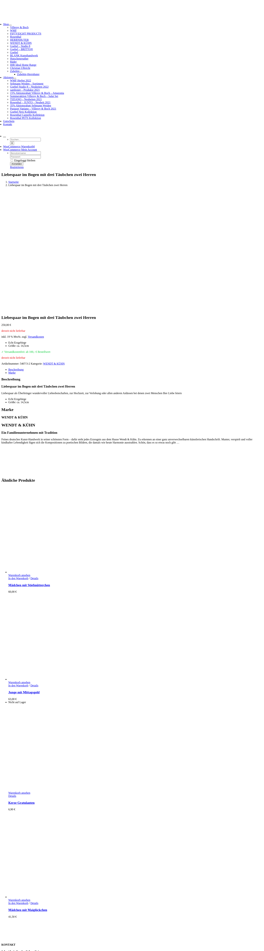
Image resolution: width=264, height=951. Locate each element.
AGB (11, 932)
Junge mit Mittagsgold (24, 573)
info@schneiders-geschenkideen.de (21, 856)
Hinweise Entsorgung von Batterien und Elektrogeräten (39, 929)
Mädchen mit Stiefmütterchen (29, 466)
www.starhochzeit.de (93, 944)
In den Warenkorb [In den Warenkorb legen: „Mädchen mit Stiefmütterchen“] (18, 459)
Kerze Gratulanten (21, 683)
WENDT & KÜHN (54, 244)
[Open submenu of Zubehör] (20, 72)
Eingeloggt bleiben (23, 160)
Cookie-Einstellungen (119, 944)
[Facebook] (2, 898)
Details (34, 459)
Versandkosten (36, 217)
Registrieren (17, 167)
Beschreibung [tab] (16, 250)
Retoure (12, 923)
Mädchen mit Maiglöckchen (27, 791)
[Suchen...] (25, 139)
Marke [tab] (12, 253)
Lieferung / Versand (19, 920)
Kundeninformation (19, 913)
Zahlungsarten (16, 917)
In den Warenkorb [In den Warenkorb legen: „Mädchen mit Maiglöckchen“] (18, 784)
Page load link (9, 947)
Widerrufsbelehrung (19, 926)
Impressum (14, 938)
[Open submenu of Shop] (10, 25)
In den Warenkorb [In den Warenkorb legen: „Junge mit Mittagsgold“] (18, 566)
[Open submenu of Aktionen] (14, 78)
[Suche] (12, 143)
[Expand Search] (4, 137)
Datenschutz (15, 935)
